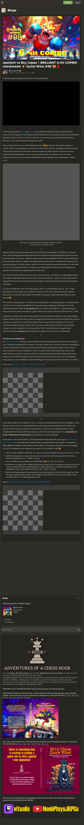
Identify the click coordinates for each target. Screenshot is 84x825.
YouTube (31, 798)
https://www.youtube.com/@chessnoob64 (47, 689)
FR (77, 695)
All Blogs (8, 619)
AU (29, 697)
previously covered (12, 341)
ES (4, 697)
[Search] (41, 629)
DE (73, 695)
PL (15, 697)
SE (18, 697)
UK (69, 695)
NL (11, 697)
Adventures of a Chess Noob (16, 603)
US (65, 695)
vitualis (14, 71)
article (31, 131)
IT (7, 697)
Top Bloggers (9, 622)
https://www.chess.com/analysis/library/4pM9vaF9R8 (29, 482)
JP (21, 697)
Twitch (21, 798)
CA (25, 697)
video (23, 131)
